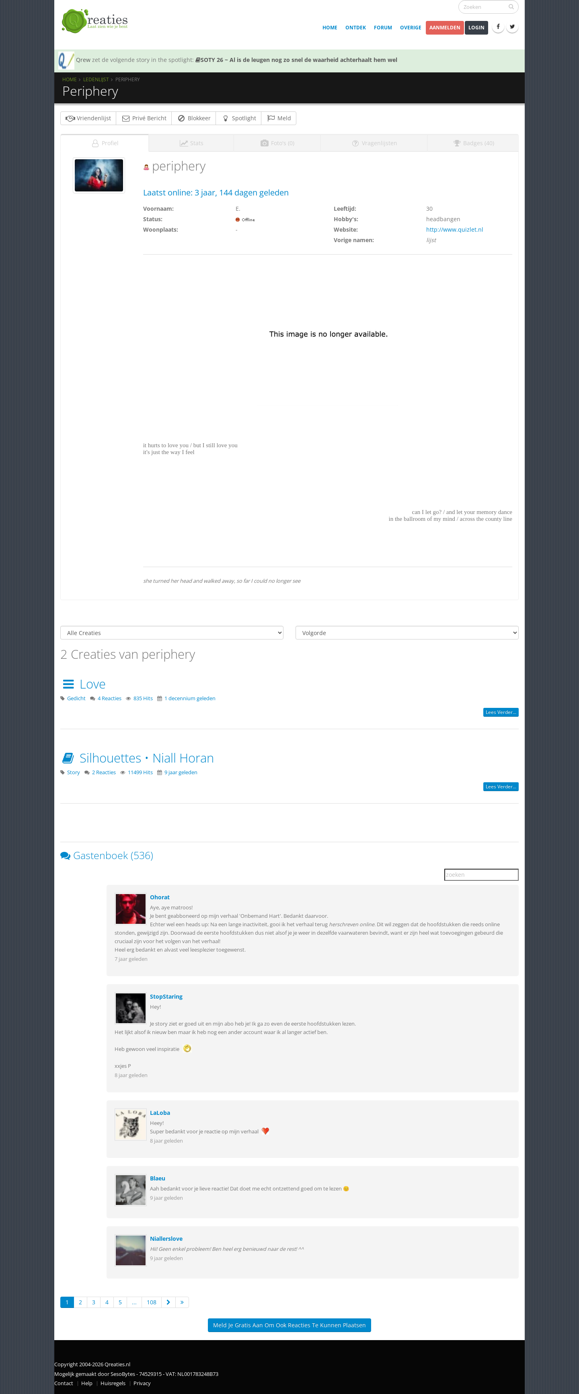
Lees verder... (501, 712)
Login (476, 27)
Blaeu (157, 1178)
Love (83, 683)
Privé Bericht (143, 118)
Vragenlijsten (374, 143)
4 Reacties (109, 698)
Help (86, 1383)
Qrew (83, 60)
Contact (63, 1383)
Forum (383, 27)
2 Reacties (104, 772)
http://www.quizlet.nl (454, 229)
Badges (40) (473, 143)
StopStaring (166, 996)
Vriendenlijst (88, 118)
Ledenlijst (96, 79)
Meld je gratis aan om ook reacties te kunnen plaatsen (289, 1325)
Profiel (104, 143)
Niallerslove (166, 1238)
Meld (278, 118)
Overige (410, 27)
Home (329, 27)
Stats (191, 143)
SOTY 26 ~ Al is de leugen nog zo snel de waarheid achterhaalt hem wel (296, 60)
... (134, 1302)
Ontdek (355, 27)
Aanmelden (444, 27)
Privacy (142, 1383)
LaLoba (160, 1112)
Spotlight (238, 118)
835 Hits (143, 698)
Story (73, 772)
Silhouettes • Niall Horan (137, 757)
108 (151, 1302)
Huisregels (113, 1383)
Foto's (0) (277, 143)
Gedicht (76, 698)
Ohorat (160, 897)
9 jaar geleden (180, 772)
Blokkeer (194, 118)
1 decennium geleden (190, 698)
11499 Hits (140, 772)
